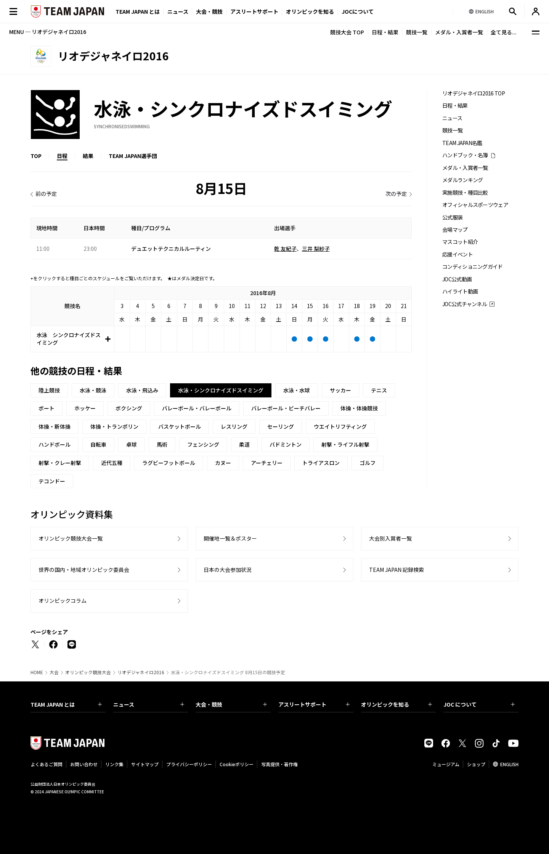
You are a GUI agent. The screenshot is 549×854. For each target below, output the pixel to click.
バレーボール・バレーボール (196, 408)
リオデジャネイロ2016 (140, 672)
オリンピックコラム (63, 600)
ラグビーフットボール (168, 463)
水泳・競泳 (93, 390)
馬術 (162, 444)
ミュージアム (445, 764)
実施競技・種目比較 (465, 192)
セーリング (280, 426)
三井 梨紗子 (316, 248)
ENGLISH (509, 764)
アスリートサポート (254, 11)
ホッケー (85, 408)
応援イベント (457, 254)
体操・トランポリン (114, 426)
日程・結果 (385, 32)
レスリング (234, 426)
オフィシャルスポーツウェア (475, 204)
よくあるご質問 (46, 764)
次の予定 (396, 193)
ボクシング (129, 408)
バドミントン (286, 444)
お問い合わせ (84, 764)
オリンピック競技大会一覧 (71, 538)
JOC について (479, 704)
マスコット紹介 (460, 241)
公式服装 (452, 217)
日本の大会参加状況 (228, 569)
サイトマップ (145, 764)
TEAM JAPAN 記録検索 (396, 569)
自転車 (98, 444)
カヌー (223, 463)
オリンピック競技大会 (88, 672)
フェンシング (203, 444)
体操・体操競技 (359, 408)
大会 (54, 672)
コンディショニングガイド (472, 266)
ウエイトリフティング (340, 426)
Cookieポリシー (237, 764)
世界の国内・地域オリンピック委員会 (84, 569)
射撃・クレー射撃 (60, 463)
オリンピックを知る (310, 11)
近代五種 (111, 463)
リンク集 (114, 764)
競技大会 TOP (347, 32)
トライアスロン (321, 463)
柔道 (244, 444)
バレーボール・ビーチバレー (286, 408)
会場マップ (455, 229)
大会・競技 (231, 704)
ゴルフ (368, 463)
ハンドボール (55, 444)
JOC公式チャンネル (464, 304)
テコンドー (52, 481)
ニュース (177, 11)
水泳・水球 (296, 390)
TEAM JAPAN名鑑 (462, 143)
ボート (47, 408)
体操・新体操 (55, 426)
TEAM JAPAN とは (66, 704)
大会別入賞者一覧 (390, 538)
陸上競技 (49, 390)
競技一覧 (416, 32)
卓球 (131, 444)
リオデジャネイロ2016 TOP (473, 93)
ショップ (476, 764)
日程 (62, 156)
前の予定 (46, 193)
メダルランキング (462, 180)
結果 (88, 156)
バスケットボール (179, 426)
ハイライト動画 (460, 291)
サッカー (340, 390)
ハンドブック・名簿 (465, 155)
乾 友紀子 (285, 248)
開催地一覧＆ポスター (230, 538)
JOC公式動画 (457, 279)
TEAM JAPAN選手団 (133, 156)
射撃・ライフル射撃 (345, 444)
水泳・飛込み (142, 390)
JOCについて (358, 11)
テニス (379, 390)
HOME (36, 672)
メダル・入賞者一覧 (459, 32)
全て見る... (504, 32)
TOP (36, 156)
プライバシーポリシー (189, 764)
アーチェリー (267, 463)
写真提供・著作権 (279, 764)
